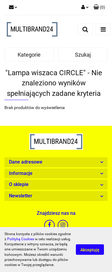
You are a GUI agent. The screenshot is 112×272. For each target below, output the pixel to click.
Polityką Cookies (20, 239)
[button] (99, 7)
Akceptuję (89, 249)
